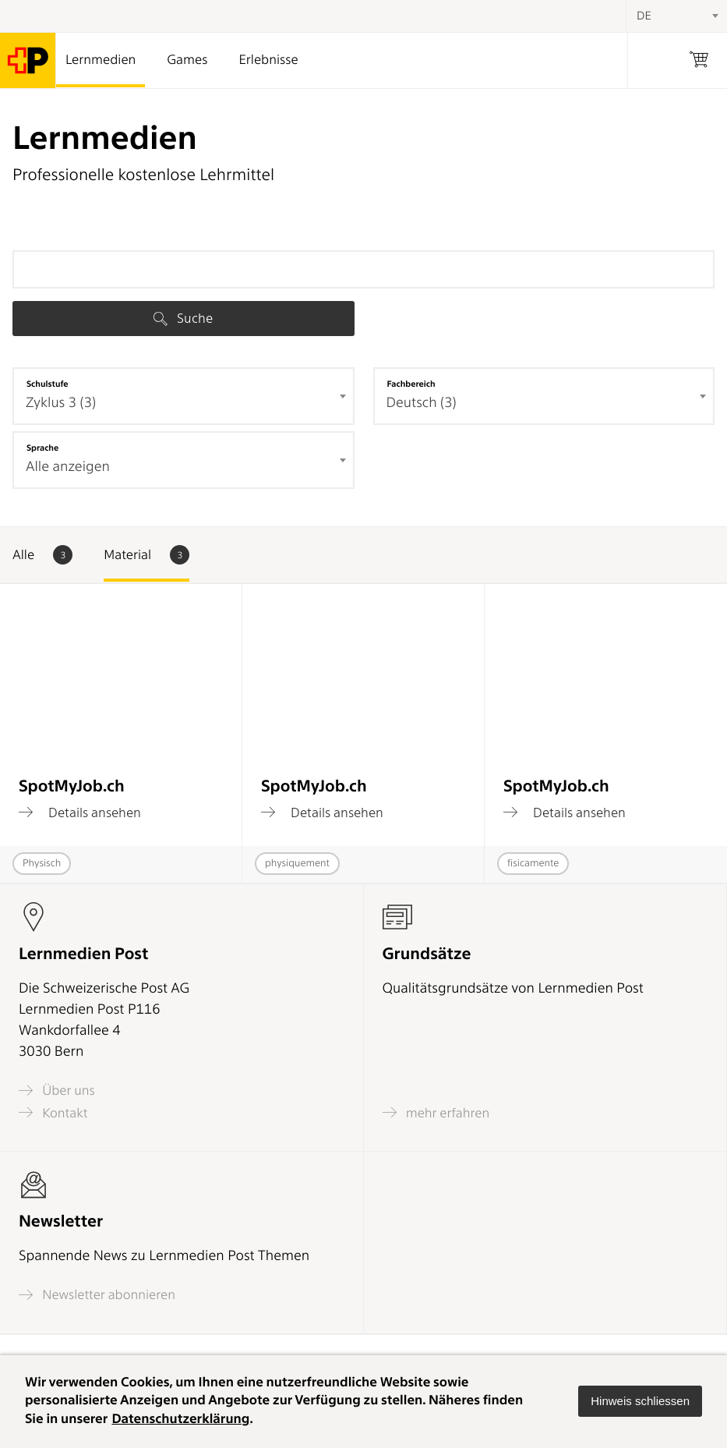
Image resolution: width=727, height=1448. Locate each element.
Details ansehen (80, 812)
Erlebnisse (268, 60)
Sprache (42, 447)
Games (187, 60)
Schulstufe (47, 383)
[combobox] (183, 396)
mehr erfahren (436, 1112)
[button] (640, 1401)
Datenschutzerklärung (180, 1419)
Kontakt (53, 1112)
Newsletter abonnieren (97, 1294)
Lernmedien (100, 60)
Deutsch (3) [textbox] (421, 403)
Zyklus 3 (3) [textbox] (61, 403)
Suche (183, 318)
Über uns (57, 1090)
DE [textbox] (644, 16)
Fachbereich (411, 383)
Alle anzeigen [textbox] (68, 466)
